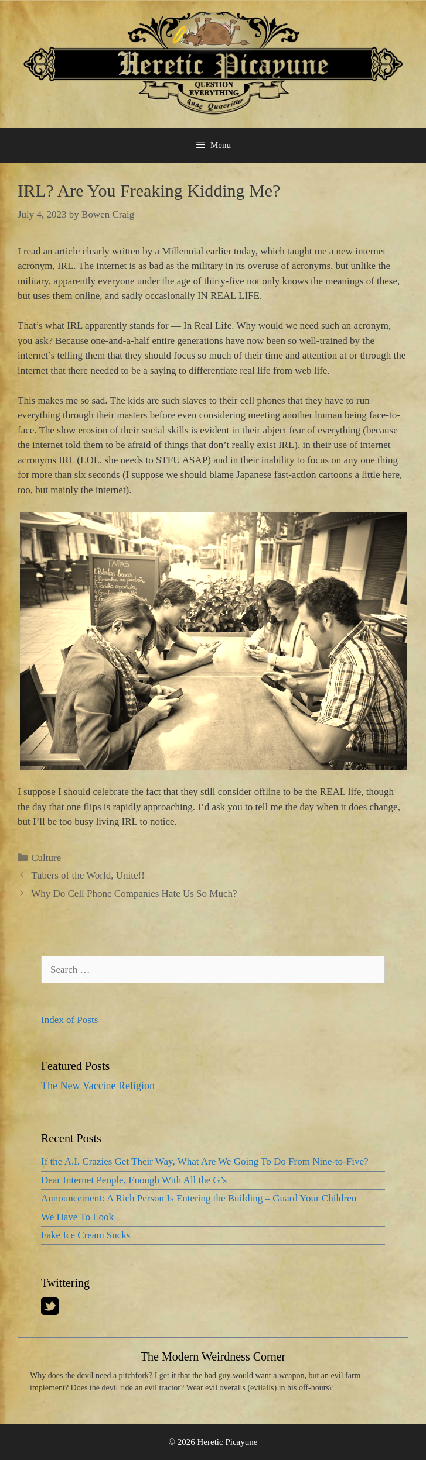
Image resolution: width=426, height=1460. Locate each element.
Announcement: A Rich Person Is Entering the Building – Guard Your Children (198, 1198)
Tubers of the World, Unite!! (88, 875)
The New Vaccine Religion (98, 1085)
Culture (46, 857)
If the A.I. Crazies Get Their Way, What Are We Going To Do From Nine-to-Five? (205, 1161)
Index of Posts (69, 1019)
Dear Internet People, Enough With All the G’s (134, 1180)
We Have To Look (77, 1217)
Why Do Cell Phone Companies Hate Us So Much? (134, 893)
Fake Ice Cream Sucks (85, 1235)
